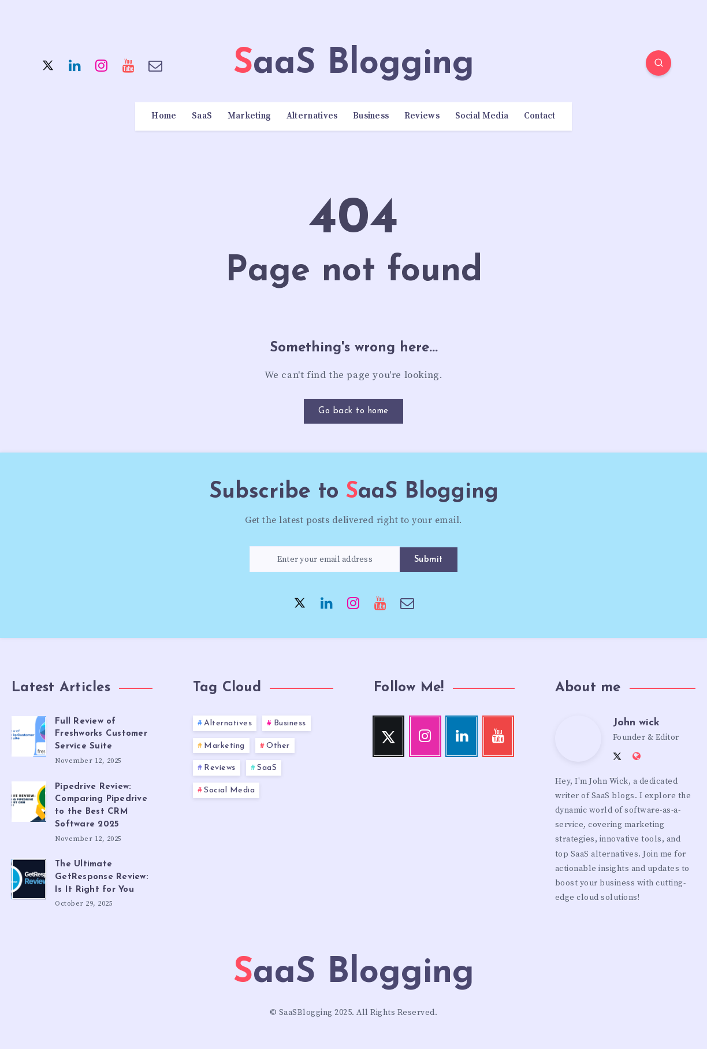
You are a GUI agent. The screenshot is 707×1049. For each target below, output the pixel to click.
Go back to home (353, 411)
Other (278, 746)
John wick (636, 722)
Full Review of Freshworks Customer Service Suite (101, 734)
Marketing (249, 116)
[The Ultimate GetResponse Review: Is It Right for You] (29, 877)
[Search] (658, 63)
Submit (428, 559)
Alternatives (312, 116)
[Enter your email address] (325, 559)
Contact (540, 116)
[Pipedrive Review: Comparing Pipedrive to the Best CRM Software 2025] (29, 799)
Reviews (422, 116)
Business (371, 116)
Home (163, 116)
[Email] (155, 64)
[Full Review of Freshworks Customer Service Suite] (29, 734)
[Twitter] (48, 64)
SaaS (202, 116)
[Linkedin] (75, 64)
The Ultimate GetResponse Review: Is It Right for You (101, 877)
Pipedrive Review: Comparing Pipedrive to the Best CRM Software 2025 (101, 806)
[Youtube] (129, 64)
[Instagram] (102, 64)
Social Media (482, 116)
